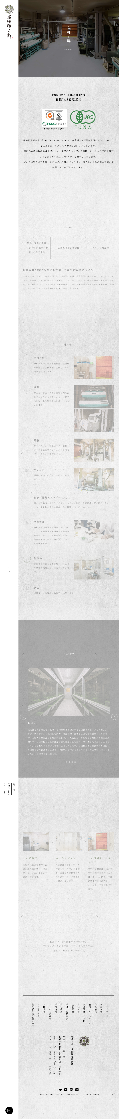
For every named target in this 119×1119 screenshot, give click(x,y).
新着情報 (101, 1008)
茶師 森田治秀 (67, 1011)
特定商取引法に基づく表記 (33, 1014)
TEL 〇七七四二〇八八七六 (54, 1055)
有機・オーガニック (89, 1014)
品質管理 (72, 1008)
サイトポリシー (38, 1010)
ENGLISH (4, 788)
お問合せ (44, 1008)
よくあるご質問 (50, 1011)
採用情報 (55, 1008)
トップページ (107, 1010)
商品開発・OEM (84, 1012)
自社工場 (78, 1008)
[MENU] (9, 567)
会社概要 (61, 1008)
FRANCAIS (9, 789)
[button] (63, 762)
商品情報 (95, 1008)
